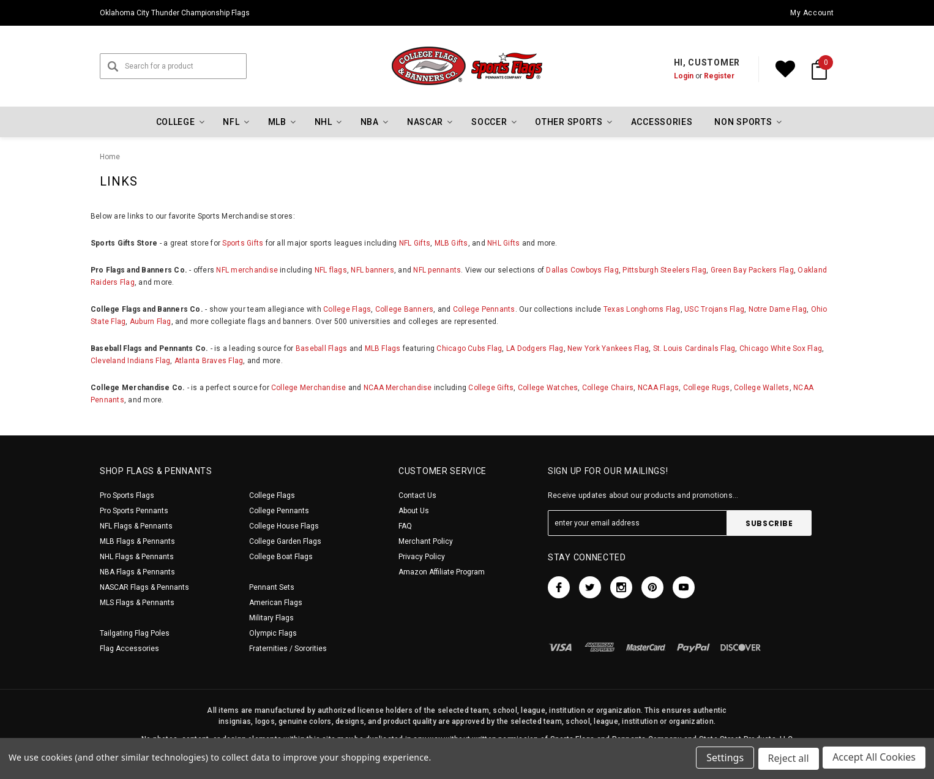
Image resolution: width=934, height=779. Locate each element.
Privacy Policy (421, 556)
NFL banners (372, 270)
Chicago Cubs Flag (469, 348)
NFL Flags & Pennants (136, 526)
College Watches (548, 387)
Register (719, 76)
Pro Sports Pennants (134, 510)
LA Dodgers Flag (535, 348)
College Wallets (762, 387)
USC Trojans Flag (714, 309)
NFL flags (331, 270)
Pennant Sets (271, 587)
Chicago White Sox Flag (780, 348)
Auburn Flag (150, 321)
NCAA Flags (658, 387)
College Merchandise (308, 387)
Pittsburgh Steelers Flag (664, 270)
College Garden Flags (285, 541)
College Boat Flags (281, 556)
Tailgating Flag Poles (135, 633)
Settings (723, 759)
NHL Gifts (503, 243)
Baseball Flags (321, 348)
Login (683, 76)
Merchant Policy (425, 541)
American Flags (275, 602)
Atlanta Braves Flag (209, 360)
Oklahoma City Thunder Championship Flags (175, 13)
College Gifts (491, 387)
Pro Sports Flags (127, 495)
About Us (413, 510)
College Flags (347, 309)
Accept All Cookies (874, 759)
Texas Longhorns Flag (642, 309)
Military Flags (271, 618)
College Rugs (706, 387)
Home (110, 156)
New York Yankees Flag (608, 348)
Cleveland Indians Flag (130, 360)
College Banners (404, 309)
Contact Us (417, 495)
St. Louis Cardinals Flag (694, 348)
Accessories (662, 122)
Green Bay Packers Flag (752, 270)
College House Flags (284, 526)
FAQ (405, 526)
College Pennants (484, 309)
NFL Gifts (414, 243)
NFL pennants (437, 270)
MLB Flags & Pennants (137, 541)
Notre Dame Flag (778, 309)
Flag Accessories (129, 648)
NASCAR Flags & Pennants (144, 587)
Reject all (787, 759)
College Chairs (607, 387)
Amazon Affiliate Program (441, 572)
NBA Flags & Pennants (137, 572)
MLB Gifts (451, 243)
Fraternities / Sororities (288, 648)
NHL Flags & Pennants (137, 556)
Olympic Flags (273, 633)
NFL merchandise (247, 270)
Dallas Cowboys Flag (582, 270)
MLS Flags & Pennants (137, 602)
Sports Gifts (242, 243)
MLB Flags (383, 348)
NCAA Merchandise (398, 387)
